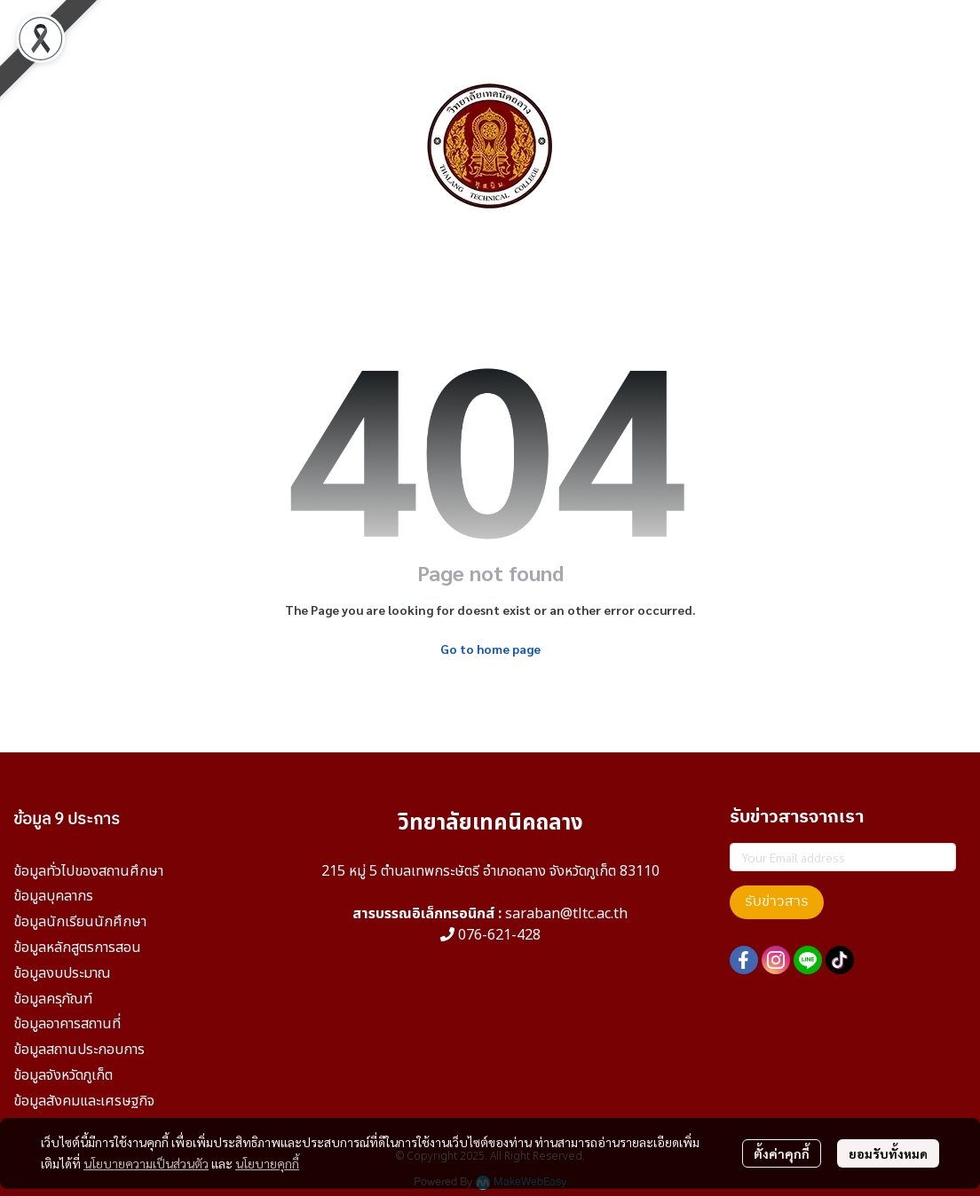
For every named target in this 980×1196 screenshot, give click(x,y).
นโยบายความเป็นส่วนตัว (146, 1163)
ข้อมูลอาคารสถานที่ (67, 1024)
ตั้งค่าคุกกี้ (782, 1153)
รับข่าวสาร (777, 902)
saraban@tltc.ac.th (566, 914)
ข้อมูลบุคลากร (53, 896)
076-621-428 (499, 935)
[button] (802, 146)
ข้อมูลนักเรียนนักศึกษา (79, 921)
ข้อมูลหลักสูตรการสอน (77, 947)
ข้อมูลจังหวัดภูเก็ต (63, 1075)
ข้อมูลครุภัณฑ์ (52, 999)
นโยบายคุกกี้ (267, 1163)
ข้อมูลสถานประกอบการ (79, 1049)
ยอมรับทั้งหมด (888, 1153)
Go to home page (490, 649)
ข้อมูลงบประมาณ (62, 973)
